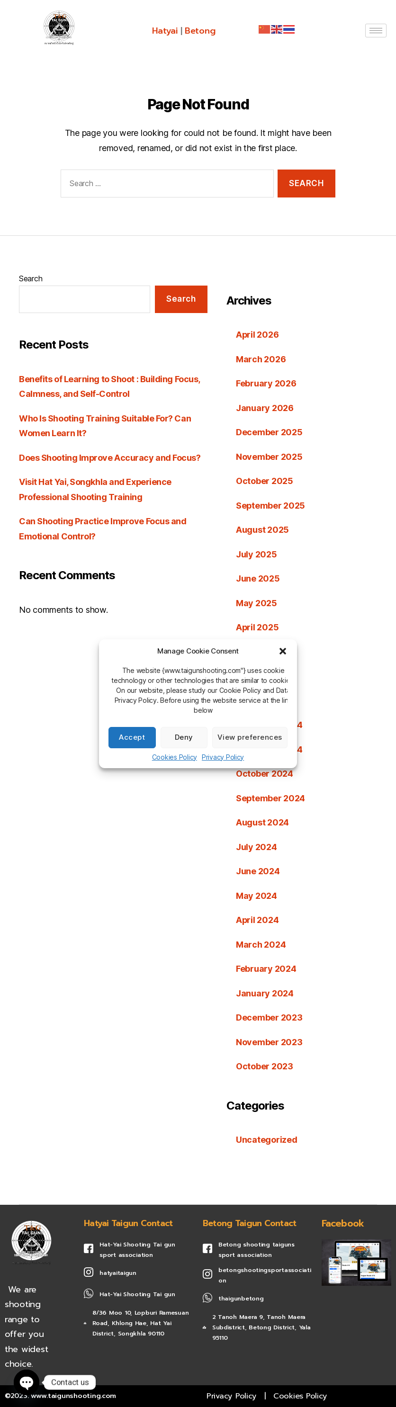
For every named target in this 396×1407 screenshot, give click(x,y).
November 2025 (269, 457)
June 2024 (258, 871)
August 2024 (262, 822)
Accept (132, 737)
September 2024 (271, 798)
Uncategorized (266, 1140)
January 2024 (265, 993)
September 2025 (271, 506)
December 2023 (269, 1017)
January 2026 (265, 408)
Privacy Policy (223, 757)
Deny (184, 737)
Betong (200, 30)
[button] (283, 651)
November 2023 (269, 1042)
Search (30, 278)
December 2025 (269, 432)
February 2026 (266, 383)
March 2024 (261, 945)
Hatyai (164, 30)
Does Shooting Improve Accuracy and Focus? (110, 458)
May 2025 (256, 603)
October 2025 (264, 481)
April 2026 (257, 335)
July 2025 (256, 554)
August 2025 (262, 530)
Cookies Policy (174, 757)
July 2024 (256, 847)
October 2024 (264, 774)
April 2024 (257, 920)
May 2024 (256, 896)
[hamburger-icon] (376, 30)
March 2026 (261, 359)
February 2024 (266, 969)
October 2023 (264, 1066)
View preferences (249, 737)
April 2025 (257, 627)
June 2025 (258, 578)
